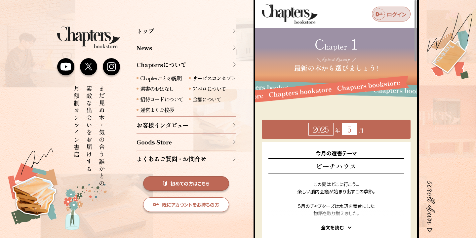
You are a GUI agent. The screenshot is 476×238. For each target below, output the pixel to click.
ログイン (390, 14)
